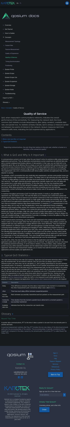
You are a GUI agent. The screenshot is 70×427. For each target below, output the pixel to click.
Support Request (55, 361)
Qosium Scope (9, 73)
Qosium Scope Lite (11, 77)
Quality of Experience (12, 53)
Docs (2, 108)
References (55, 367)
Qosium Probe (9, 69)
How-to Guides (10, 33)
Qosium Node (9, 89)
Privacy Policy (55, 369)
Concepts (8, 37)
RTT (50, 203)
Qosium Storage (10, 85)
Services (55, 364)
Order (44, 409)
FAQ (55, 358)
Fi (20, 3)
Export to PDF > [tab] (8, 98)
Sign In (55, 353)
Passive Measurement (12, 49)
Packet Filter (9, 45)
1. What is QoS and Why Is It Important (13, 139)
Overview (8, 25)
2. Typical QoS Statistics (9, 141)
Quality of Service (11, 57)
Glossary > (6, 102)
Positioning (8, 65)
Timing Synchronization (12, 61)
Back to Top (55, 374)
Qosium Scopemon (11, 81)
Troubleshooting (10, 93)
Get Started (8, 29)
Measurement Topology (12, 41)
